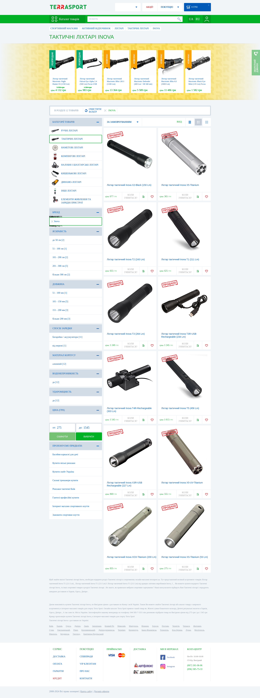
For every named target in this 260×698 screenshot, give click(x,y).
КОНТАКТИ (86, 678)
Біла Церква (177, 630)
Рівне (75, 630)
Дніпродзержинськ (106, 630)
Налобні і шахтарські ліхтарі (74, 165)
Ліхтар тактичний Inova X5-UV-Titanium (182, 482)
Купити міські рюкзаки (64, 463)
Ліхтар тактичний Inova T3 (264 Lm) (126, 333)
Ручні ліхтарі (64, 131)
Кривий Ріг (109, 626)
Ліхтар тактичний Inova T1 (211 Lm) (180, 259)
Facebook (167, 657)
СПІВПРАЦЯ (86, 656)
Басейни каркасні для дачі (65, 454)
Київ (51, 626)
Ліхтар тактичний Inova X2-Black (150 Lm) (129, 185)
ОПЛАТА (57, 664)
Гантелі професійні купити (66, 497)
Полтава (165, 626)
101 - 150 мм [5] (60, 301)
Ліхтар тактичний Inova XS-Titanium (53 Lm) (184, 557)
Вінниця (145, 626)
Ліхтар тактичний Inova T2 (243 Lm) (126, 259)
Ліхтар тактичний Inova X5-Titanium (180, 185)
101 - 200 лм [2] (60, 257)
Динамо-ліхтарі (66, 182)
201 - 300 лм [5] (60, 266)
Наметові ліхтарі (67, 147)
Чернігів (175, 626)
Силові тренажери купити (65, 480)
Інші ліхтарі (63, 191)
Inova (55, 221)
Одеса (68, 626)
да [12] (56, 382)
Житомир (197, 626)
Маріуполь (133, 626)
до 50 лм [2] (58, 240)
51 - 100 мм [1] (60, 293)
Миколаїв (121, 626)
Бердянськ (64, 634)
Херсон (155, 626)
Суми (51, 630)
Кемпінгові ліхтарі (68, 156)
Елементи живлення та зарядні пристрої (71, 200)
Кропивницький (88, 630)
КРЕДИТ (57, 678)
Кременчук (133, 630)
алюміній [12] (59, 364)
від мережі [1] (59, 345)
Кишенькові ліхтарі (68, 173)
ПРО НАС (85, 671)
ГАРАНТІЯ (58, 671)
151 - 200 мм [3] (60, 310)
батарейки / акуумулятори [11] (67, 337)
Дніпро (77, 626)
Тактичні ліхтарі (67, 139)
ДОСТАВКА (59, 656)
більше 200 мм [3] (61, 319)
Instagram (167, 666)
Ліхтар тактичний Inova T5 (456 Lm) (180, 408)
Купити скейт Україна (63, 471)
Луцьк (188, 630)
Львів (86, 626)
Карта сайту (86, 691)
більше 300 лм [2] (61, 274)
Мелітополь (199, 630)
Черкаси (186, 626)
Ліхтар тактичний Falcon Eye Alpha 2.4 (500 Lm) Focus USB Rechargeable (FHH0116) (88, 84)
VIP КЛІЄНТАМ (88, 664)
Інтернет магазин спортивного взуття (71, 506)
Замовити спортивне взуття (66, 515)
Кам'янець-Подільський (93, 634)
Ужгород (76, 634)
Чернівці (121, 630)
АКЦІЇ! (149, 7)
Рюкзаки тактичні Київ (64, 489)
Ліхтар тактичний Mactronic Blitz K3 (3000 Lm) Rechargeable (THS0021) (169, 84)
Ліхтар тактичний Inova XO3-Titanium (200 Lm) (131, 557)
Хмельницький (63, 630)
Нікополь (53, 634)
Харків (59, 626)
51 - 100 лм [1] (60, 248)
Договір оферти (101, 691)
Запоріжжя (96, 626)
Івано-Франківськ (149, 630)
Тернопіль (164, 630)
